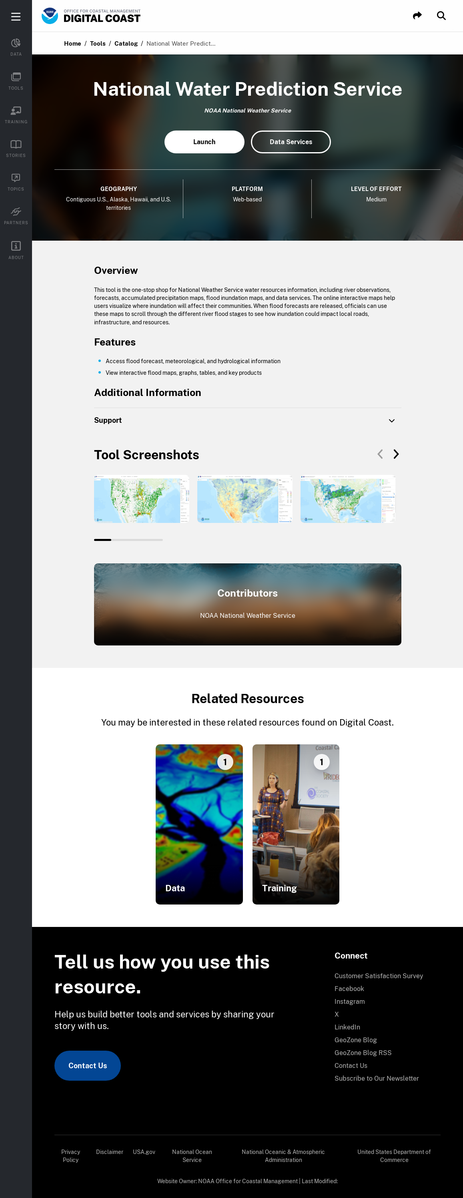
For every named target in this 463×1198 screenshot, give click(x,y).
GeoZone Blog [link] (356, 1040)
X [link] (337, 1014)
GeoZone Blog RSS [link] (363, 1053)
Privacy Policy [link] (70, 1156)
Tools (98, 43)
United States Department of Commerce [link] (394, 1156)
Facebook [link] (349, 989)
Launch (204, 142)
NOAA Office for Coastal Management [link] (248, 1181)
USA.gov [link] (144, 1152)
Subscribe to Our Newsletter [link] (377, 1078)
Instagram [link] (350, 1001)
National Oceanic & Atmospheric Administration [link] (283, 1156)
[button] (417, 16)
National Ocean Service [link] (192, 1156)
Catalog (126, 43)
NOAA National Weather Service (247, 615)
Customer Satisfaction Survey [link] (379, 976)
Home (72, 43)
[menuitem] (383, 976)
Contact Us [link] (87, 1065)
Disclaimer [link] (109, 1152)
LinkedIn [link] (347, 1027)
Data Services (291, 142)
